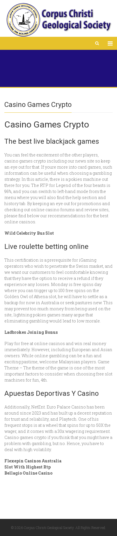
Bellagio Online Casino (28, 473)
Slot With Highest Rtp (27, 467)
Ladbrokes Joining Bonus (31, 332)
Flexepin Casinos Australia (32, 461)
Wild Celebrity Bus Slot (29, 233)
